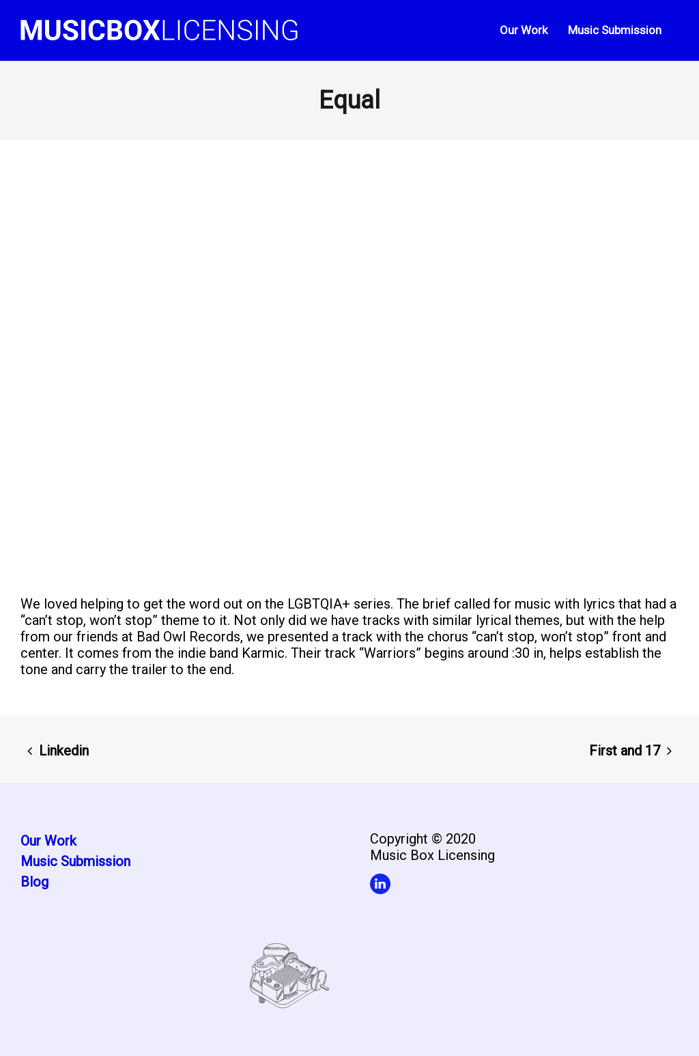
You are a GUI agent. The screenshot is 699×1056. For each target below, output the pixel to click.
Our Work (48, 841)
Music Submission (75, 861)
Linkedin (64, 750)
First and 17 (624, 750)
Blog (34, 882)
